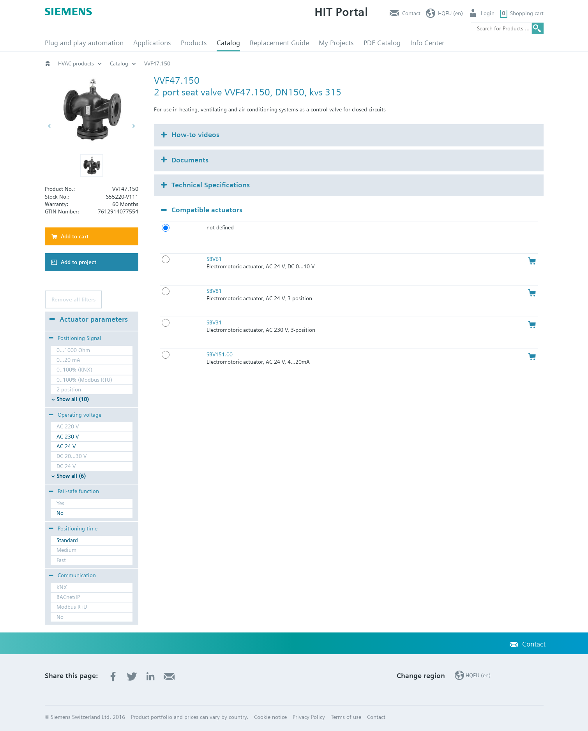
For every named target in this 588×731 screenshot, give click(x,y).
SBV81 (214, 291)
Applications (152, 43)
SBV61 (214, 259)
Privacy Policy (309, 717)
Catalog (228, 43)
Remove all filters (73, 299)
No (60, 513)
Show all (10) (73, 399)
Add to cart (74, 236)
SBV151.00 (220, 354)
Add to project (78, 262)
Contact (411, 13)
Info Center (427, 43)
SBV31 (214, 322)
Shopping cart (527, 13)
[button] (91, 165)
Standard (67, 540)
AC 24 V (66, 446)
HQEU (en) (450, 13)
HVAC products (76, 63)
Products (194, 43)
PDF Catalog (382, 43)
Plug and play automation (84, 43)
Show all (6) (71, 476)
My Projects (336, 43)
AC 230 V (68, 436)
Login (487, 13)
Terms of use (346, 717)
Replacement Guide (279, 43)
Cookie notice (270, 717)
